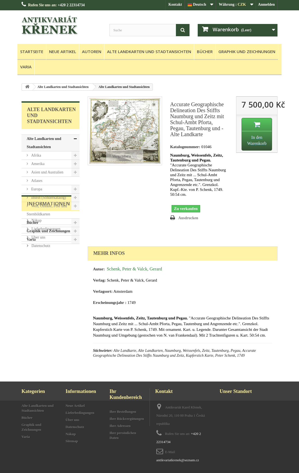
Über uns (37, 292)
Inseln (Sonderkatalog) (48, 198)
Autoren (91, 51)
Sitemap (72, 441)
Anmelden (266, 4)
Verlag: (99, 280)
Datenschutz (40, 300)
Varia (26, 66)
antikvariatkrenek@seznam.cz (177, 460)
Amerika (37, 164)
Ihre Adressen (119, 426)
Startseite (31, 51)
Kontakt (175, 4)
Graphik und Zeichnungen (246, 51)
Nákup (36, 275)
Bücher (205, 51)
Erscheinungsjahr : (110, 302)
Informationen (48, 260)
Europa (36, 189)
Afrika (35, 155)
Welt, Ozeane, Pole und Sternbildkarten (47, 210)
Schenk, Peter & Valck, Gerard (134, 268)
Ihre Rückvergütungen (126, 419)
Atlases (36, 181)
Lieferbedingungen (45, 284)
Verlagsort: (103, 291)
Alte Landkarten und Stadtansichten (149, 51)
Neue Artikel (62, 51)
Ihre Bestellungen (122, 412)
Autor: (99, 269)
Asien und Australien (46, 172)
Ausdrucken (188, 218)
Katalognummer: (185, 147)
